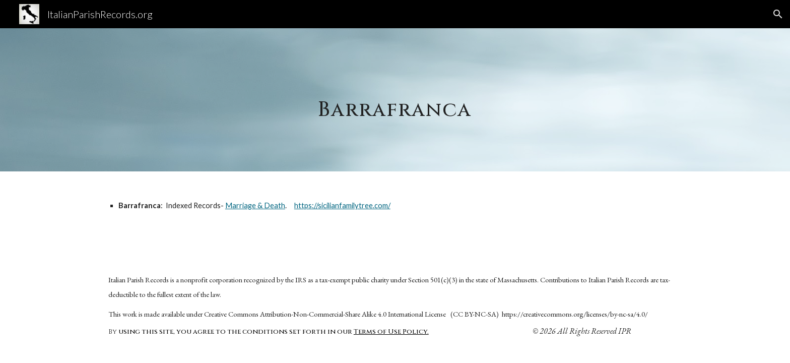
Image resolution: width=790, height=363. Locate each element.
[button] (778, 14)
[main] (395, 99)
